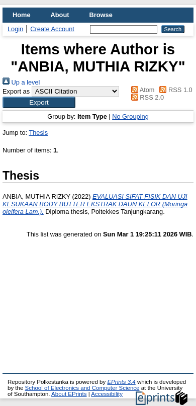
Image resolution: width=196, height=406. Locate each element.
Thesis (38, 132)
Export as (16, 91)
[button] (39, 102)
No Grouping (130, 116)
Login (15, 29)
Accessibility (107, 394)
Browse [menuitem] (101, 15)
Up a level (21, 82)
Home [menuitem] (22, 15)
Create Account (52, 29)
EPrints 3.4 (121, 382)
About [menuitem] (60, 15)
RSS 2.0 (146, 97)
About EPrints (68, 394)
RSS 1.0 (174, 90)
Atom (141, 90)
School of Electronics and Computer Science (82, 388)
